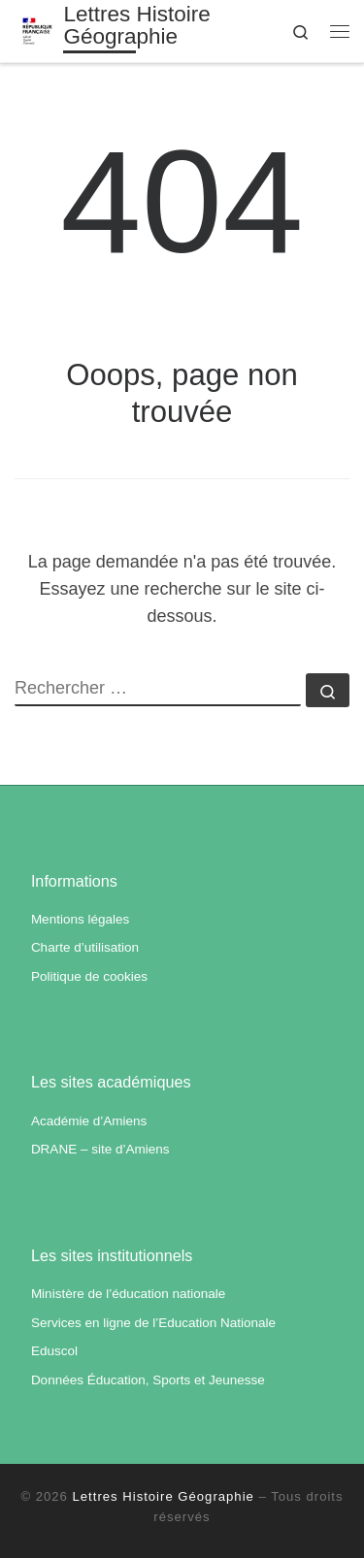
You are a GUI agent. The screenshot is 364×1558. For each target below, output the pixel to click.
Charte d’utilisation (85, 947)
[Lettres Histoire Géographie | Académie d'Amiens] (37, 29)
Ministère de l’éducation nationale (128, 1293)
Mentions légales (80, 919)
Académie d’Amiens (89, 1121)
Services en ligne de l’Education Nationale (153, 1322)
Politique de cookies (89, 976)
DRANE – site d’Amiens (100, 1149)
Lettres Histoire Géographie (163, 1496)
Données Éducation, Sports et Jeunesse (148, 1380)
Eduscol (54, 1351)
